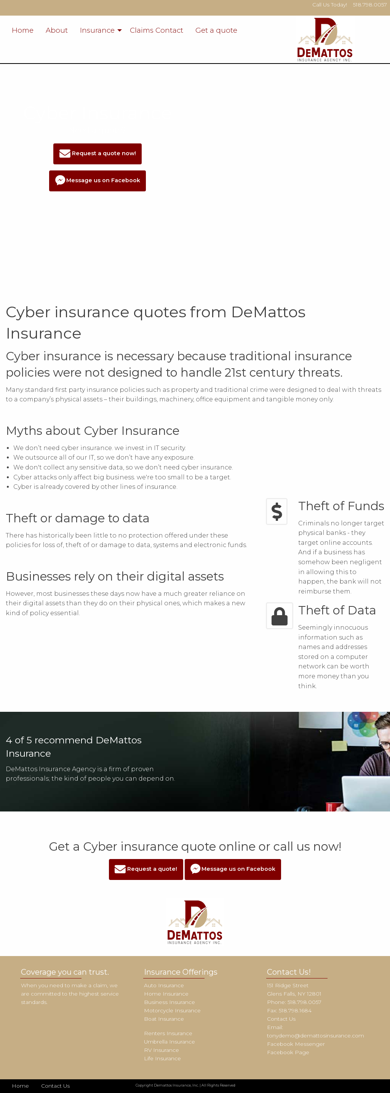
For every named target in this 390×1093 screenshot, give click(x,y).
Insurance (97, 30)
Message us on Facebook (97, 180)
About (57, 30)
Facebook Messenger (296, 1044)
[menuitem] (23, 30)
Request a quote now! (97, 153)
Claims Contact (156, 30)
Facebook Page (288, 1052)
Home (23, 30)
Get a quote (216, 30)
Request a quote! (146, 869)
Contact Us (281, 1019)
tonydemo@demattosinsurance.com (315, 1036)
